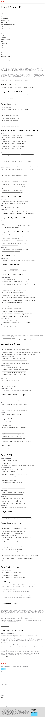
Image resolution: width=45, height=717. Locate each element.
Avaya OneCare (3, 624)
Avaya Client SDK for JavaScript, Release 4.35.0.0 (10, 118)
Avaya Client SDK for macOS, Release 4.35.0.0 (10, 120)
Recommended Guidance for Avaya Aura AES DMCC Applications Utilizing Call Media (17, 149)
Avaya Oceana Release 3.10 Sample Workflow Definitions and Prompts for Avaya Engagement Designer (20, 555)
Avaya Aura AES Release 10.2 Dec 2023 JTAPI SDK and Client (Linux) (14, 176)
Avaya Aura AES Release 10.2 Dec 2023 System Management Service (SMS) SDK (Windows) (18, 154)
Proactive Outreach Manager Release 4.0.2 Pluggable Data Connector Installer (16, 400)
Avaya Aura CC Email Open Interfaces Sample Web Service (12, 302)
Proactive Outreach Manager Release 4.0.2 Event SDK (11, 414)
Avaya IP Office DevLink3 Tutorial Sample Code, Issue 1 (11, 463)
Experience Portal (4, 31)
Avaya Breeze (3, 41)
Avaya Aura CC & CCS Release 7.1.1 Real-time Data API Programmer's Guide (15, 309)
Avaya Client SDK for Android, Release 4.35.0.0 (10, 115)
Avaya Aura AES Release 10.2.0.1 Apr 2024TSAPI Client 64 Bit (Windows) (14, 182)
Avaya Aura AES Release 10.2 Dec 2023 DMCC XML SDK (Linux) (13, 146)
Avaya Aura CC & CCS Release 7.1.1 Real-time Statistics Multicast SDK (14, 311)
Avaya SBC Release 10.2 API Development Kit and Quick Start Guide (14, 243)
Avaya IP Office (3, 45)
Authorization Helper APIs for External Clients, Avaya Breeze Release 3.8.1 (15, 428)
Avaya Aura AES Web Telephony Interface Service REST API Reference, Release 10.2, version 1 (18, 169)
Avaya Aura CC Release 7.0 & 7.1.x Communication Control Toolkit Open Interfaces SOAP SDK (18, 298)
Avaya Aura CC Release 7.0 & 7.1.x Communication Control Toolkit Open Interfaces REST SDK (18, 297)
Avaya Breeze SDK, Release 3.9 (7, 423)
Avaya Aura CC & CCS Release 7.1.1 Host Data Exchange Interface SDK (14, 314)
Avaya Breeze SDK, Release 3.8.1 (7, 425)
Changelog (3, 52)
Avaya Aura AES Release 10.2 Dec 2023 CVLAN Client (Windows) (13, 190)
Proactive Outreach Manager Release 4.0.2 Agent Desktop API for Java (14, 405)
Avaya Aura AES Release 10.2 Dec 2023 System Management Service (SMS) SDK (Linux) (17, 155)
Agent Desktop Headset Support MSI (8, 338)
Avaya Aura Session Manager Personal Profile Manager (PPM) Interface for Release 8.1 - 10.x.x (18, 213)
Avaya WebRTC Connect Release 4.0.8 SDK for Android (11, 572)
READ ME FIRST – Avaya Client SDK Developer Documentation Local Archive (15, 109)
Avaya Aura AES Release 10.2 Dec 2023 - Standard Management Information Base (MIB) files (18, 135)
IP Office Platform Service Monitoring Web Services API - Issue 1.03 (14, 501)
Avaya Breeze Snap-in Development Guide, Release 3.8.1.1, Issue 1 (13, 438)
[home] (3, 1)
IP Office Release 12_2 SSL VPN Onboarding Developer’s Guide (13, 473)
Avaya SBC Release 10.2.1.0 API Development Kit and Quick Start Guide (14, 236)
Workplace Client (4, 43)
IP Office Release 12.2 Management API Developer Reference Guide (14, 507)
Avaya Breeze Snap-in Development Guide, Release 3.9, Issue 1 (13, 436)
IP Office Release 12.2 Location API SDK (9, 480)
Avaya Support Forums (5, 626)
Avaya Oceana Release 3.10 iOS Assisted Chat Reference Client (13, 533)
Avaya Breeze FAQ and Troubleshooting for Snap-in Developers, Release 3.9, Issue (16, 439)
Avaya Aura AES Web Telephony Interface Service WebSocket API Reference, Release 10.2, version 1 (19, 171)
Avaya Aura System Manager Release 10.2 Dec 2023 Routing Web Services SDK (16, 225)
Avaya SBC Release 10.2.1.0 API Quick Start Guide (10, 238)
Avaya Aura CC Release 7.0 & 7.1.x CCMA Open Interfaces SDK (12, 292)
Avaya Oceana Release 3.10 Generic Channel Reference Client (13, 541)
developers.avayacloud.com (29, 87)
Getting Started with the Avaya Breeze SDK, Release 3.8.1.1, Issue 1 (14, 434)
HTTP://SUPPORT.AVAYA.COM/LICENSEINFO (8, 70)
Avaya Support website (14, 269)
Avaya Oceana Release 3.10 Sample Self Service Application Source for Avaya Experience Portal (19, 558)
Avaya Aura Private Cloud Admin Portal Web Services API (12, 99)
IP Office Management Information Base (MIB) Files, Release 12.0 (13, 488)
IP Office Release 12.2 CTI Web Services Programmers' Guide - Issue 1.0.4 (15, 500)
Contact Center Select (4, 37)
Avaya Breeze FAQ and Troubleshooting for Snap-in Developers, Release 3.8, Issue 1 (16, 441)
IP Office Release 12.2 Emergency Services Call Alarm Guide (12, 482)
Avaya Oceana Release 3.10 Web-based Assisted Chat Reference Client (14, 528)
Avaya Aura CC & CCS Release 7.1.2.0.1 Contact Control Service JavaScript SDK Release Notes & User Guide (21, 283)
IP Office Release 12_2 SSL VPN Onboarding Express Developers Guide (14, 474)
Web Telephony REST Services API (8, 98)
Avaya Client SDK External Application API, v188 (10, 451)
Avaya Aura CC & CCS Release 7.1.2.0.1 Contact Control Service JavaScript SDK (16, 279)
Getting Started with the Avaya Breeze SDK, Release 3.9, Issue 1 (13, 433)
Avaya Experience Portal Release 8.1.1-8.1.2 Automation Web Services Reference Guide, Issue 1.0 (19, 260)
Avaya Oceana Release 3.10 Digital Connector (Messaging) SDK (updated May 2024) (16, 537)
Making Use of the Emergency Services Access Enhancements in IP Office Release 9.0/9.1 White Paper (20, 483)
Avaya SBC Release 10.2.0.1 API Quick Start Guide (10, 241)
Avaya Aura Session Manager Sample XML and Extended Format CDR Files (15, 201)
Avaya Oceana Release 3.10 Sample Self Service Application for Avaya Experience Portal (17, 556)
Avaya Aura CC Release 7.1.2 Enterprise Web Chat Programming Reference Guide (16, 322)
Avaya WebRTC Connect (5, 50)
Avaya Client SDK (4, 22)
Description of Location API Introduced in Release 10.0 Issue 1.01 (13, 478)
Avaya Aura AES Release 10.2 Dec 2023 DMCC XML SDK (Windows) (13, 144)
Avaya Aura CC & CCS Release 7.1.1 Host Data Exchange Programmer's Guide (15, 316)
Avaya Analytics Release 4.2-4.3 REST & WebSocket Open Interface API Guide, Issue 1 (17, 518)
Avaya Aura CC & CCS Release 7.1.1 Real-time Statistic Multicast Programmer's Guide (17, 313)
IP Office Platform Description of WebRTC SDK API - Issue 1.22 (13, 492)
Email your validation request (6, 656)
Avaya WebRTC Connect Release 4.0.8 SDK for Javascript (12, 574)
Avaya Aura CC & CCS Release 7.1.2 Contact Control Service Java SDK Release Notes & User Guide (19, 284)
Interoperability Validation (5, 56)
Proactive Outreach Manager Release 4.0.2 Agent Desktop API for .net (14, 404)
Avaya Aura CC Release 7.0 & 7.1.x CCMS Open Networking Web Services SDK (15, 289)
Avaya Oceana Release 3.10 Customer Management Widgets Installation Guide (16, 551)
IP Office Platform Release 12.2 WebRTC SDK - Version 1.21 (12, 494)
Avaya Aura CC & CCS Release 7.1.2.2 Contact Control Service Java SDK (14, 281)
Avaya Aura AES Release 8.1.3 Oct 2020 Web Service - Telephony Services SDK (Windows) (17, 160)
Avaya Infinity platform (4, 18)
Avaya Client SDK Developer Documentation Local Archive (12, 111)
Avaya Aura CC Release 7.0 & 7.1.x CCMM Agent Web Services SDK (13, 293)
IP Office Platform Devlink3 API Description (9, 460)
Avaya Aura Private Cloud (5, 20)
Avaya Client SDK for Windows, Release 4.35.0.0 (10, 121)
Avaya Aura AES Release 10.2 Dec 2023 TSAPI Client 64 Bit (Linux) (13, 186)
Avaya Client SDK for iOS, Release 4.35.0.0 (9, 116)
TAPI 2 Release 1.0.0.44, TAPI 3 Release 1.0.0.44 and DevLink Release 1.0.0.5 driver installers (18, 465)
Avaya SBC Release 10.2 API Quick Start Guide (10, 245)
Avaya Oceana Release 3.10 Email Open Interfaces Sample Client (13, 546)
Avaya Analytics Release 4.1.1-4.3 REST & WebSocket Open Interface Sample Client (16, 517)
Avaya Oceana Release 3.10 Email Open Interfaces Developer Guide (14, 547)
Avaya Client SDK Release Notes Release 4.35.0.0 (10, 126)
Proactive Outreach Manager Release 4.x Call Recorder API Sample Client (15, 410)
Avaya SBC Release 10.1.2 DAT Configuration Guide (11, 251)
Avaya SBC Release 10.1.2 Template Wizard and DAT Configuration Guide (15, 249)
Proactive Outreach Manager (5, 39)
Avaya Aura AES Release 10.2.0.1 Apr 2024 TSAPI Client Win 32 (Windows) (15, 181)
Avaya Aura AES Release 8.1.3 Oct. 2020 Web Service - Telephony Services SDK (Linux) (17, 161)
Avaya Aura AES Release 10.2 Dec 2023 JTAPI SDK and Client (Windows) (14, 175)
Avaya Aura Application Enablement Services (8, 24)
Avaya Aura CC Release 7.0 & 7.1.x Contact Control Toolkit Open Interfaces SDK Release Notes (18, 300)
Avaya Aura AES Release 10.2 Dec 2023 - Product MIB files (12, 137)
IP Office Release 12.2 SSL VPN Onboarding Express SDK (12, 469)
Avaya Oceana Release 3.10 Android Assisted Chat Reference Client (14, 531)
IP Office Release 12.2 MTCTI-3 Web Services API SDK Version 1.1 (13, 503)
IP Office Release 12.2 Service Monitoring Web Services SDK (12, 498)
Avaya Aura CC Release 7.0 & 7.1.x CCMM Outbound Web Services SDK (14, 295)
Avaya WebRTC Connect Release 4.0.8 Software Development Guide (14, 577)
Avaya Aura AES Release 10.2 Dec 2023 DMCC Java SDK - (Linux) (13, 143)
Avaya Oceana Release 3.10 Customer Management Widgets (12, 549)
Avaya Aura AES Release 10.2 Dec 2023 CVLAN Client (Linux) (12, 192)
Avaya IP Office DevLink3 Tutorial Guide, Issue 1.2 (10, 462)
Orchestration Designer (5, 33)
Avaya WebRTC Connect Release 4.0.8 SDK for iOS (11, 575)
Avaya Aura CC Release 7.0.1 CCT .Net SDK (9, 326)
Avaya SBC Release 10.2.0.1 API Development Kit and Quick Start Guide (14, 240)
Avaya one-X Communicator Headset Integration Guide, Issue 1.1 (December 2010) (16, 339)
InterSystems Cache (31, 331)
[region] (22, 712)
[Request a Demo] (4, 668)
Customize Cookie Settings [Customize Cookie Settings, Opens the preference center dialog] (34, 710)
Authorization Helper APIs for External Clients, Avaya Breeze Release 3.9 (14, 427)
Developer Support (4, 54)
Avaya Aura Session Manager (5, 26)
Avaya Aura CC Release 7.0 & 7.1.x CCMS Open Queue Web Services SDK (14, 290)
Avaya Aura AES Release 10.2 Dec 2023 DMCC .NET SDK (11, 148)
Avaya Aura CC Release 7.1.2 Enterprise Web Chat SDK (11, 320)
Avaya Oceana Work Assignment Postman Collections (11, 562)
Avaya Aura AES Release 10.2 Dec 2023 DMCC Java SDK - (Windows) (14, 141)
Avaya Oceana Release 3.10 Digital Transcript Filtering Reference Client (14, 529)
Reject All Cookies (34, 712)
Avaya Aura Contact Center (5, 35)
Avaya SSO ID (18, 621)
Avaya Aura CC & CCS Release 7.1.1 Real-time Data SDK (11, 308)
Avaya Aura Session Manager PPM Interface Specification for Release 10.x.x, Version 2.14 (17, 211)
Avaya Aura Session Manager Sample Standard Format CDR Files (13, 203)
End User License (4, 16)
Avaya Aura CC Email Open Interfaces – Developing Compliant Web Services (15, 303)
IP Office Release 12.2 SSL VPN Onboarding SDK (10, 471)
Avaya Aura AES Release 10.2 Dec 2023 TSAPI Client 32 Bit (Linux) (13, 184)
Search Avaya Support (5, 642)
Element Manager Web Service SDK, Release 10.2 (10, 207)
